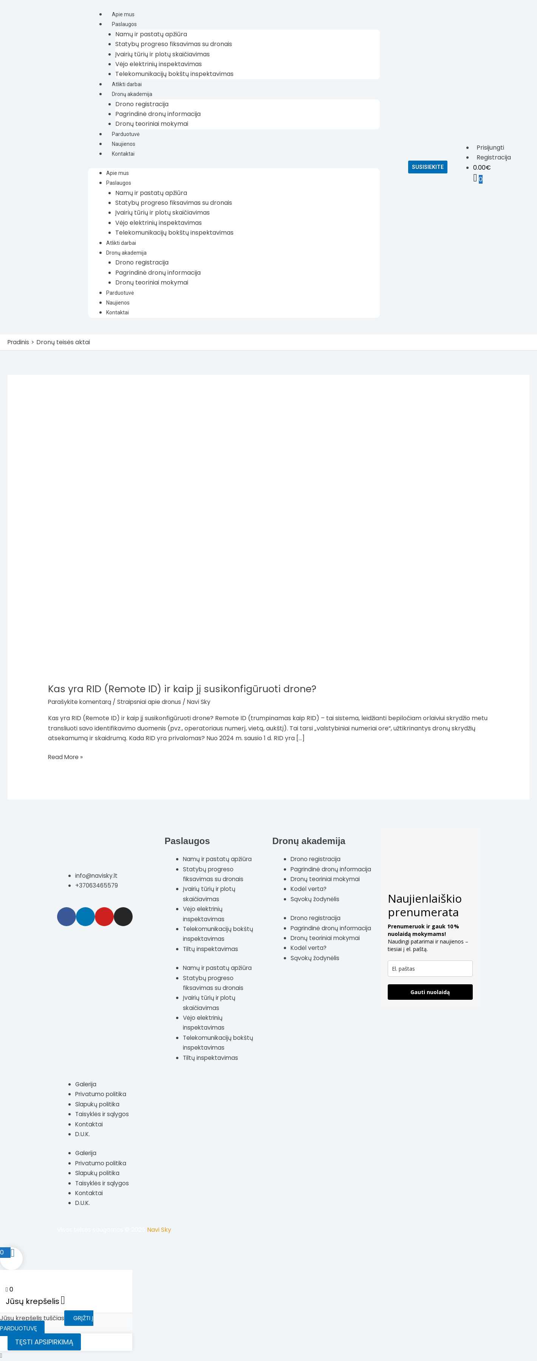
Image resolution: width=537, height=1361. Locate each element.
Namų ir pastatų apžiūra (151, 34)
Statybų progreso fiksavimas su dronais (173, 44)
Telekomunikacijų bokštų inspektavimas (174, 74)
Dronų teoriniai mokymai (151, 123)
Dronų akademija (132, 94)
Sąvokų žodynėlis (316, 909)
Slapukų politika (98, 1104)
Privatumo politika (102, 1094)
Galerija (86, 1084)
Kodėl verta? (309, 898)
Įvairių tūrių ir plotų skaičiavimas (162, 54)
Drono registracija (142, 104)
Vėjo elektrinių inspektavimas (158, 64)
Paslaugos (124, 24)
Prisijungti (490, 147)
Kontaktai (123, 154)
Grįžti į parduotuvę (47, 1323)
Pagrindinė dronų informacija (158, 114)
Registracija (494, 157)
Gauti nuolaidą (430, 992)
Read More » (66, 756)
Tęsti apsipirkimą (44, 1342)
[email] (430, 968)
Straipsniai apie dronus (154, 702)
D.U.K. (83, 1134)
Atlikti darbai (127, 84)
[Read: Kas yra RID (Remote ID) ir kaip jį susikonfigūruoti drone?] (237, 539)
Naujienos (123, 144)
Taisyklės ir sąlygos (103, 1114)
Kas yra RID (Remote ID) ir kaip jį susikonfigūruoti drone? (185, 689)
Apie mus (123, 14)
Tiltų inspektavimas (211, 948)
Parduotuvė (125, 134)
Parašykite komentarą (81, 702)
